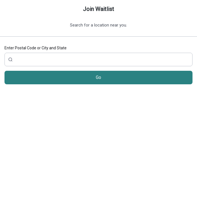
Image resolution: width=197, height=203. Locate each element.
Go (98, 77)
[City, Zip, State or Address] (98, 59)
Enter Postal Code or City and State (35, 48)
